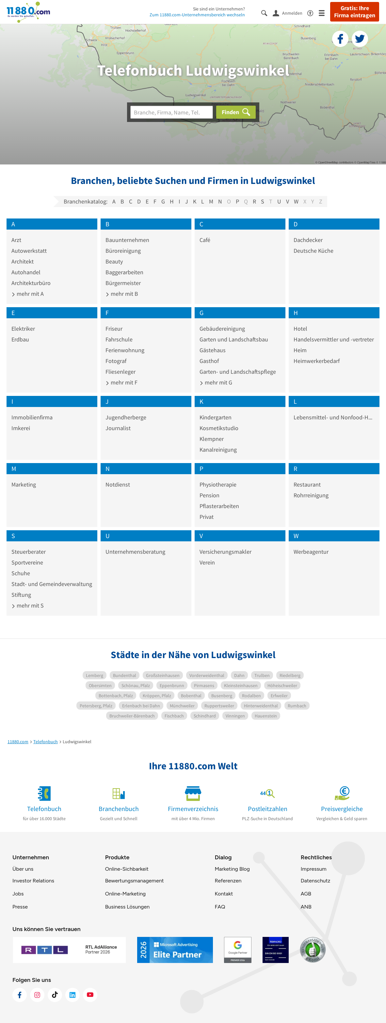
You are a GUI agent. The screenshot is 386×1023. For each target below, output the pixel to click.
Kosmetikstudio (219, 428)
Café (205, 240)
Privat (207, 516)
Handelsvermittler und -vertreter (334, 339)
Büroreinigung (123, 250)
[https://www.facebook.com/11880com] (19, 995)
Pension (209, 495)
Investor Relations (33, 881)
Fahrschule (119, 339)
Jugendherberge (125, 417)
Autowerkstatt (29, 250)
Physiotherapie (218, 484)
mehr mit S (27, 605)
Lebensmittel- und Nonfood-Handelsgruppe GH (334, 417)
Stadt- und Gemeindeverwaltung (51, 584)
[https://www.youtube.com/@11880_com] (90, 995)
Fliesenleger (120, 371)
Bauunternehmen (127, 240)
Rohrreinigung (311, 495)
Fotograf (115, 361)
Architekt (22, 261)
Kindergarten (216, 417)
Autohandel (25, 272)
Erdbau (20, 339)
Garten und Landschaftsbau (234, 339)
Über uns (22, 869)
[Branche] (171, 112)
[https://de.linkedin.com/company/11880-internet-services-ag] (72, 995)
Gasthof (209, 361)
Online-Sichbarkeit (127, 869)
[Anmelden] (290, 13)
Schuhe (20, 573)
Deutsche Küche (313, 250)
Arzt (16, 240)
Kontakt (224, 894)
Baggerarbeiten (124, 272)
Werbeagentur (311, 551)
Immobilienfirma (32, 417)
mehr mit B (121, 293)
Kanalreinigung (218, 449)
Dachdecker (308, 240)
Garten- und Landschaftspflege (238, 371)
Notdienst (117, 484)
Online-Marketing (125, 894)
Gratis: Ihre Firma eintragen (354, 11)
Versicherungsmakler (225, 551)
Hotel (300, 328)
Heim (300, 350)
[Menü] (324, 13)
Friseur (113, 328)
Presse (20, 907)
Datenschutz (315, 881)
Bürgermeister (123, 283)
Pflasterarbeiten (219, 506)
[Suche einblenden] (267, 13)
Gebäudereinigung (222, 328)
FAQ (220, 907)
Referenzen (228, 881)
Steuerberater (28, 551)
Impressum (314, 869)
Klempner (212, 439)
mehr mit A (27, 293)
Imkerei (20, 428)
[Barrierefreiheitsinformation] (313, 13)
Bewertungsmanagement (134, 881)
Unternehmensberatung (135, 551)
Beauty (114, 261)
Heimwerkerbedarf (317, 361)
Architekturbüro (31, 283)
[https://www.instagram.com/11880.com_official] (37, 995)
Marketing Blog (232, 869)
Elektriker (23, 328)
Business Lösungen (127, 907)
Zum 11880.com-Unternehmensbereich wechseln (197, 15)
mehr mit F (121, 382)
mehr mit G (216, 382)
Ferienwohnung (124, 350)
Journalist (118, 428)
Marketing (23, 484)
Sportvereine (27, 562)
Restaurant (307, 484)
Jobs (18, 894)
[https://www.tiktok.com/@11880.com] (55, 995)
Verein (207, 562)
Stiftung (21, 594)
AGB (306, 894)
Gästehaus (213, 350)
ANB (306, 907)
